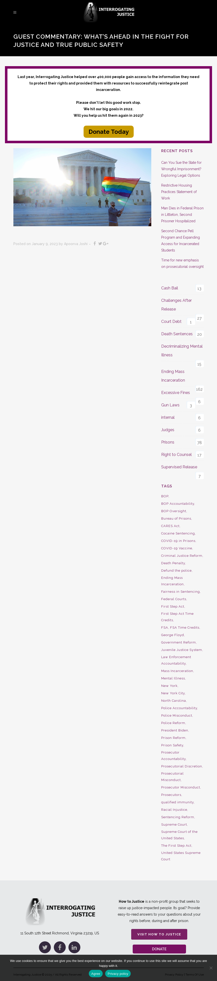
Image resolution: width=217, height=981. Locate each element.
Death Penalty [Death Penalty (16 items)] (173, 563)
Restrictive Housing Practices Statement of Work (179, 191)
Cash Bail (169, 288)
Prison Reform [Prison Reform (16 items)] (173, 738)
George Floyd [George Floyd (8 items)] (172, 635)
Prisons (167, 442)
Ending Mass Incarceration (173, 376)
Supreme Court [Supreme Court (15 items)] (174, 824)
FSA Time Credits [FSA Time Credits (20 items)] (184, 627)
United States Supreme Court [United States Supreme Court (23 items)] (181, 856)
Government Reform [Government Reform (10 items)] (178, 642)
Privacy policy (118, 974)
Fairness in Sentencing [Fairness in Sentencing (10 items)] (180, 591)
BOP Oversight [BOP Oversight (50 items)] (173, 511)
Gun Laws (170, 405)
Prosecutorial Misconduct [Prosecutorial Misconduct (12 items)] (172, 777)
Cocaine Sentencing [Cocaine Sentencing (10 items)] (178, 533)
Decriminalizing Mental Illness (182, 350)
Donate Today (109, 131)
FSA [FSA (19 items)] (164, 627)
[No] (210, 967)
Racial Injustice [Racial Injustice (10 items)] (174, 810)
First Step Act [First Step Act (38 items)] (172, 606)
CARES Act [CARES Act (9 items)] (170, 526)
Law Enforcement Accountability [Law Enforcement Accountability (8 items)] (176, 660)
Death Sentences (177, 334)
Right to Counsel (176, 454)
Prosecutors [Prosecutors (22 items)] (171, 795)
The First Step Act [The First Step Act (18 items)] (176, 845)
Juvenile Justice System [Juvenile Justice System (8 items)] (181, 650)
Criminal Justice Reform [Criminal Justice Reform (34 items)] (181, 556)
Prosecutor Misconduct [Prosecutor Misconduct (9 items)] (180, 787)
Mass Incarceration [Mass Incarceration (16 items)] (177, 671)
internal (168, 417)
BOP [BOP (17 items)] (164, 496)
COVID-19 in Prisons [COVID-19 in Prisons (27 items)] (178, 541)
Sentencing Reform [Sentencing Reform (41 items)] (177, 817)
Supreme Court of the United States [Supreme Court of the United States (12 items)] (179, 835)
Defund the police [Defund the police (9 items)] (176, 570)
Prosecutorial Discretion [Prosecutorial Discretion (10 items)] (181, 766)
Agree (95, 974)
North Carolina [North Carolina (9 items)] (173, 700)
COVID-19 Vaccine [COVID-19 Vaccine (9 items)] (176, 548)
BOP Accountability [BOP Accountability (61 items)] (177, 503)
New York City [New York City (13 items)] (173, 693)
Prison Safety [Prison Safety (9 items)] (172, 745)
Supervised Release (179, 467)
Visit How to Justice (159, 927)
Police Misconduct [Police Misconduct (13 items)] (176, 715)
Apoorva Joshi (76, 244)
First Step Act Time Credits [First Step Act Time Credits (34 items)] (177, 617)
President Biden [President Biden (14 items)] (174, 730)
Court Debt (171, 321)
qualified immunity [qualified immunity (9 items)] (177, 802)
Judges (167, 429)
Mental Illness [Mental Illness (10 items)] (173, 678)
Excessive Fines (175, 392)
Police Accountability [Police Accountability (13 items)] (179, 708)
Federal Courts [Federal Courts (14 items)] (173, 599)
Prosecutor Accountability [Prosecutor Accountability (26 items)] (173, 756)
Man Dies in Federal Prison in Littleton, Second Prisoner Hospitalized (182, 214)
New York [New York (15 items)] (169, 686)
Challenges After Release (176, 304)
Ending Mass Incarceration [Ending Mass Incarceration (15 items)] (172, 581)
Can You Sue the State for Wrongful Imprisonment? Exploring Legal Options (181, 169)
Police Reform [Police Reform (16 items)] (173, 723)
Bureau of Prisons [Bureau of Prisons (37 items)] (176, 518)
